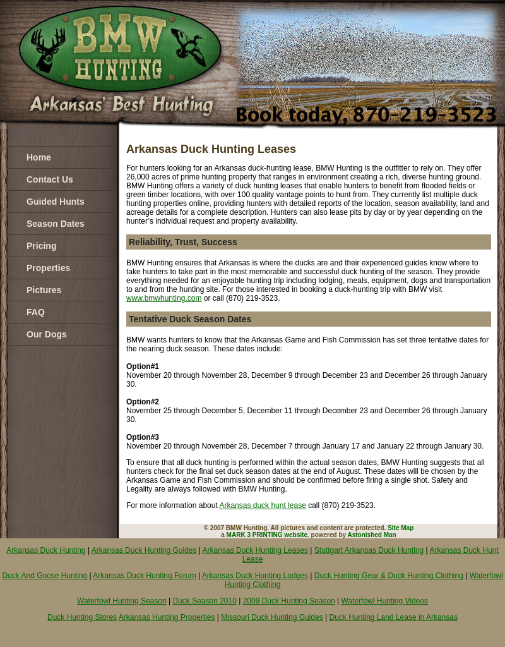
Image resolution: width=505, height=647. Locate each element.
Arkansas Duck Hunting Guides (144, 550)
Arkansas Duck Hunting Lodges (255, 575)
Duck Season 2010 (204, 600)
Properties (48, 268)
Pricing (41, 246)
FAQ (36, 312)
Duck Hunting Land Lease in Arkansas (394, 617)
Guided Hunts (56, 202)
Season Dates (56, 224)
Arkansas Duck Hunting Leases (255, 550)
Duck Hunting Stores (82, 617)
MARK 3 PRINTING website (267, 534)
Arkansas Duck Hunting (45, 550)
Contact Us (50, 179)
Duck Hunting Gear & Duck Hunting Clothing (388, 575)
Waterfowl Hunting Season (122, 600)
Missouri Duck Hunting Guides (272, 617)
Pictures (44, 290)
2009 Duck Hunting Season (289, 600)
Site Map (400, 527)
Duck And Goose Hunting (44, 575)
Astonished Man (372, 534)
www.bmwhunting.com (163, 298)
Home (39, 157)
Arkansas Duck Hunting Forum (144, 575)
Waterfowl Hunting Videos (385, 600)
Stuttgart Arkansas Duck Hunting (369, 550)
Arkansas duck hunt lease (262, 505)
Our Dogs (47, 334)
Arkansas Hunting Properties (167, 617)
